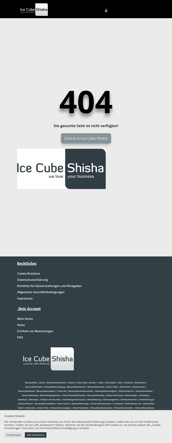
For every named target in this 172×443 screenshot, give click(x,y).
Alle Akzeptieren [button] (35, 434)
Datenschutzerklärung (32, 280)
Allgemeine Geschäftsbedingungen (40, 292)
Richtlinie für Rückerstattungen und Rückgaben (49, 286)
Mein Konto (25, 319)
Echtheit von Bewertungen (35, 331)
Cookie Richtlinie (28, 274)
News (21, 325)
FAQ (20, 337)
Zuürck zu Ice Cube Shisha (86, 138)
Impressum (25, 298)
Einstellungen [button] (14, 434)
